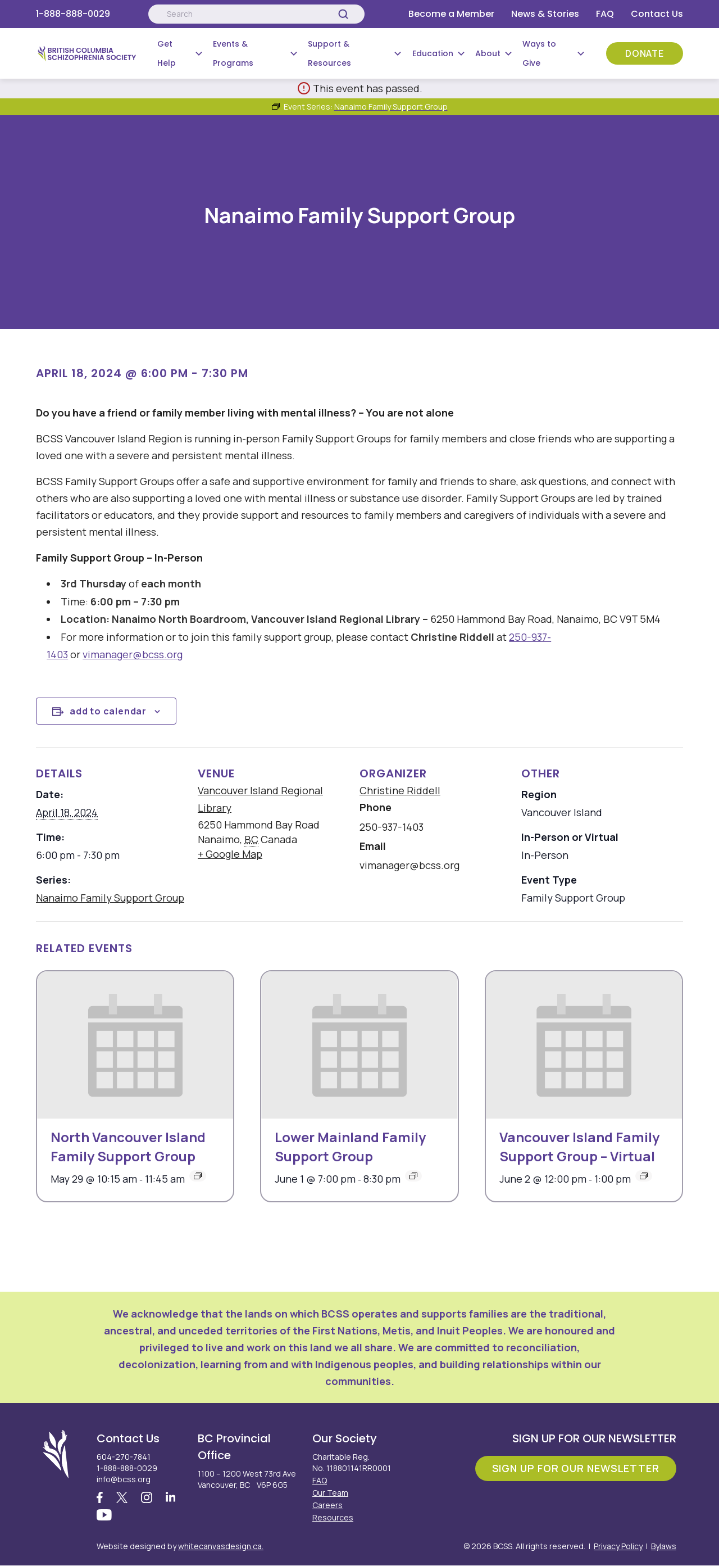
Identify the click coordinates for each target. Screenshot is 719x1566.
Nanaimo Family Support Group (110, 897)
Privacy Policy (618, 1546)
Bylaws (663, 1546)
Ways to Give (539, 53)
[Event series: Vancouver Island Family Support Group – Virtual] (644, 1176)
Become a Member (451, 13)
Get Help (166, 53)
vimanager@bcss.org (133, 654)
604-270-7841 (124, 1456)
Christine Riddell (400, 790)
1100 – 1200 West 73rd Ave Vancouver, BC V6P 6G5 (247, 1479)
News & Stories (545, 13)
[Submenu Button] (198, 53)
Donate (644, 53)
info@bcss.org (124, 1479)
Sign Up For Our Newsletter (575, 1468)
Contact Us (657, 13)
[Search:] (256, 14)
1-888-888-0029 (73, 13)
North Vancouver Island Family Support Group (128, 1146)
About (487, 53)
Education (432, 53)
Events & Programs (233, 53)
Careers (327, 1505)
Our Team (330, 1492)
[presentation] (135, 1045)
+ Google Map (230, 854)
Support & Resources (329, 53)
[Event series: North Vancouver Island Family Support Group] (198, 1176)
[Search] (343, 14)
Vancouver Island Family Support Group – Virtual (579, 1146)
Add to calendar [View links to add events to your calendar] (108, 711)
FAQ (605, 13)
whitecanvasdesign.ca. (220, 1546)
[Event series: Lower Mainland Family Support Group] (413, 1176)
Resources (332, 1517)
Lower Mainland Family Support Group (350, 1146)
